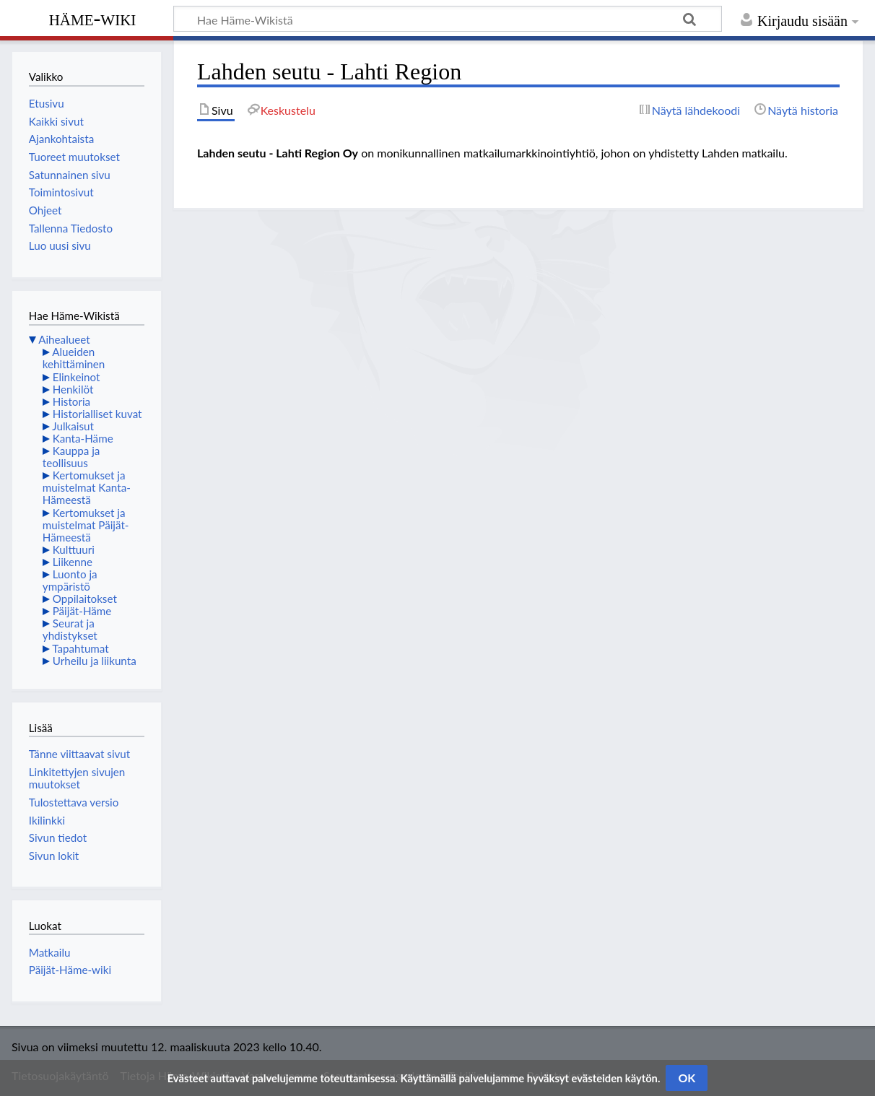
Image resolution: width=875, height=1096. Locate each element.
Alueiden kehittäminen (74, 357)
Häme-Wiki (92, 18)
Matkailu (50, 952)
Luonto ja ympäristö (70, 580)
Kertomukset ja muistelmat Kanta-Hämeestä (87, 487)
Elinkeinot (76, 376)
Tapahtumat (80, 648)
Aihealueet (64, 339)
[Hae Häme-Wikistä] (447, 18)
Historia (71, 401)
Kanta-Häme (83, 438)
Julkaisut (73, 425)
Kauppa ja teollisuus (71, 456)
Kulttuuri (74, 549)
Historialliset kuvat (97, 413)
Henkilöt (73, 389)
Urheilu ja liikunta (94, 660)
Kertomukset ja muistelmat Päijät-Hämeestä (86, 525)
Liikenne (72, 561)
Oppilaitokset (85, 598)
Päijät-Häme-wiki (70, 969)
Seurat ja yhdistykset (70, 629)
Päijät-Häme (82, 610)
